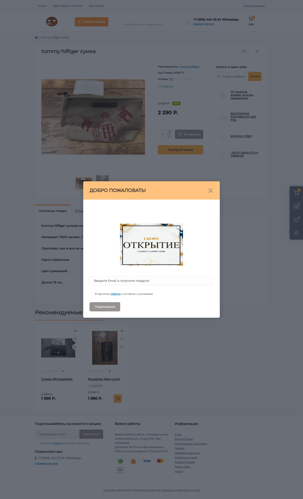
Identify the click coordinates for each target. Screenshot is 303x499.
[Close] (210, 190)
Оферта (115, 293)
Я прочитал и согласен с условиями (124, 293)
